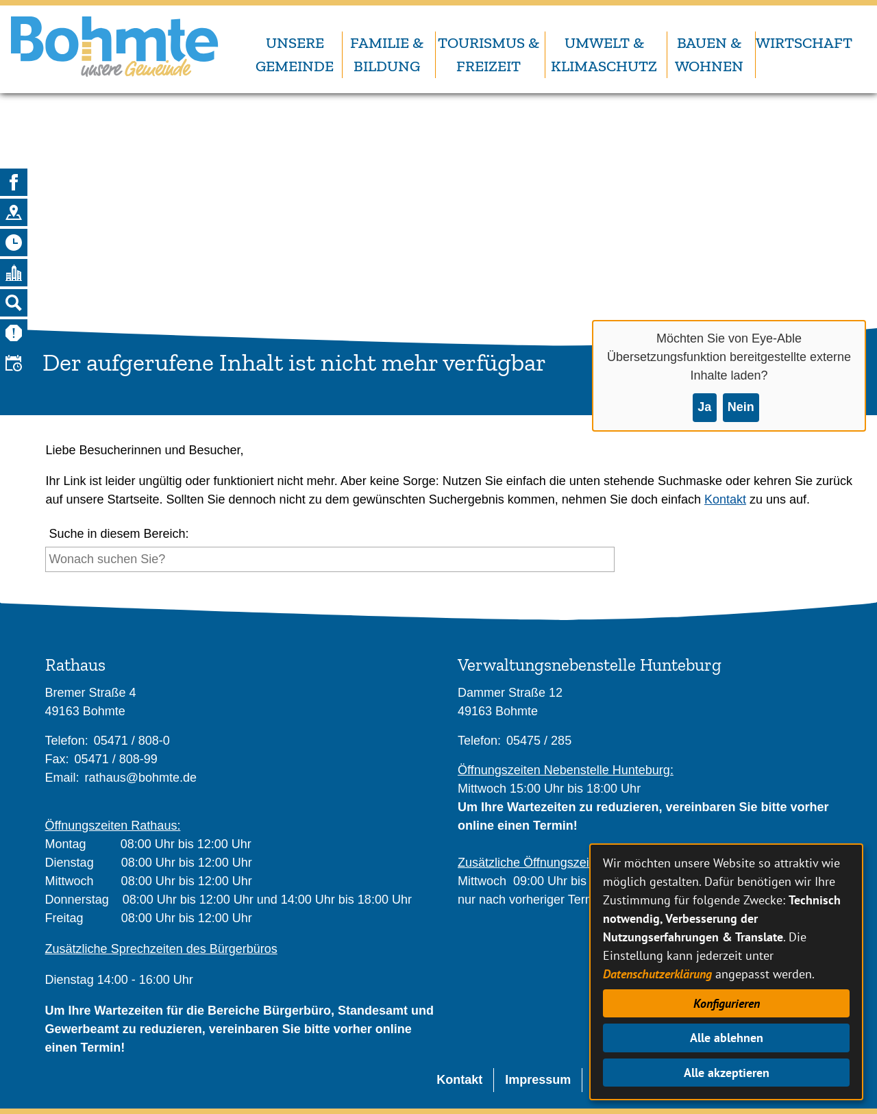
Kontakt (725, 499)
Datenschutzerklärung (657, 974)
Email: (62, 777)
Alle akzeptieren (726, 1072)
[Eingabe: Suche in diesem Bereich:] (330, 559)
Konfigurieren (726, 1003)
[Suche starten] (618, 562)
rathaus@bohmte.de (141, 777)
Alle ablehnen (726, 1037)
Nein (741, 407)
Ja (704, 407)
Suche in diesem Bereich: (118, 534)
